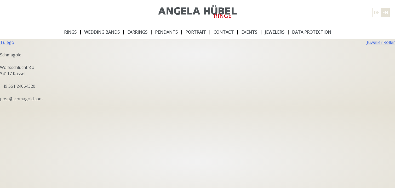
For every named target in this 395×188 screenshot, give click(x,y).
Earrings (137, 32)
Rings (70, 32)
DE (376, 12)
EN (385, 12)
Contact (224, 32)
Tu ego (7, 42)
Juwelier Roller (381, 42)
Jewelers (274, 32)
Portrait (195, 32)
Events (249, 32)
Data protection (311, 32)
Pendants (166, 32)
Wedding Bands (102, 32)
